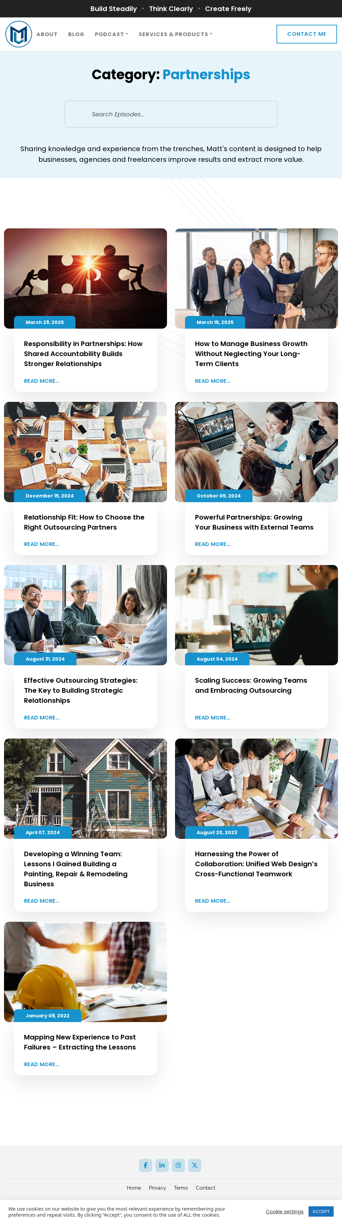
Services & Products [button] (173, 34)
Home (134, 1188)
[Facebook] (145, 1165)
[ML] (18, 34)
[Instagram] (178, 1165)
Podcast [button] (109, 34)
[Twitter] (194, 1165)
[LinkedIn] (162, 1165)
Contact (205, 1188)
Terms (181, 1188)
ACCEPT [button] (321, 1211)
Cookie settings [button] (285, 1212)
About (47, 34)
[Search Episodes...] (171, 114)
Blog (76, 34)
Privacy (157, 1188)
